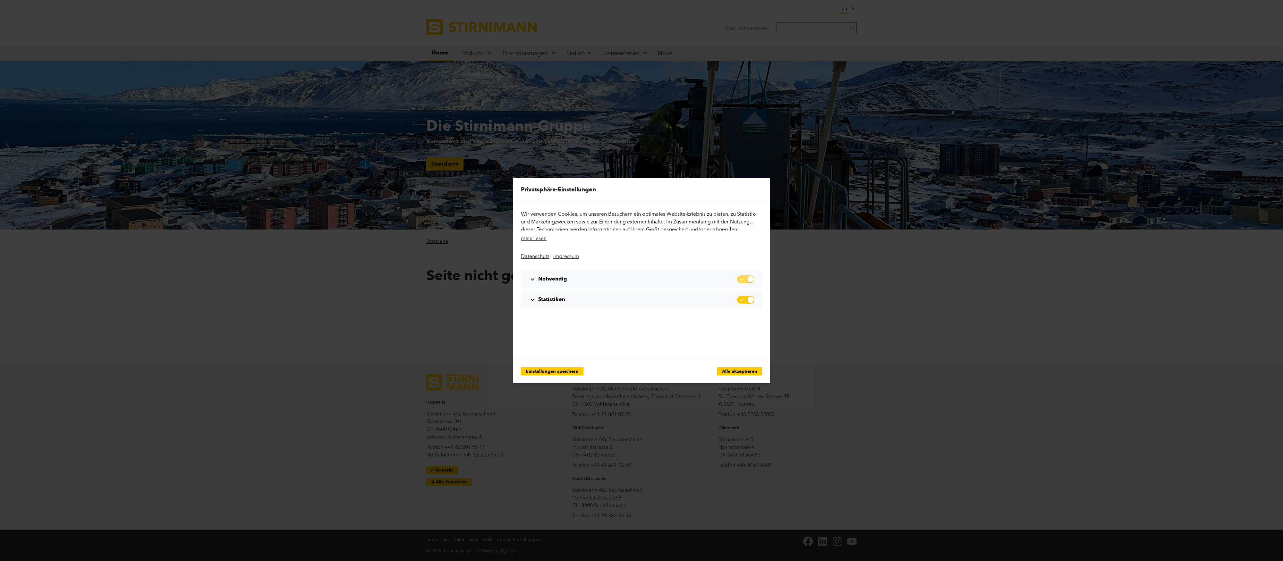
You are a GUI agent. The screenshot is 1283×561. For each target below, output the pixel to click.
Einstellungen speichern (552, 371)
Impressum (566, 256)
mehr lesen (534, 238)
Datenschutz (535, 256)
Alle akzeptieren (739, 371)
